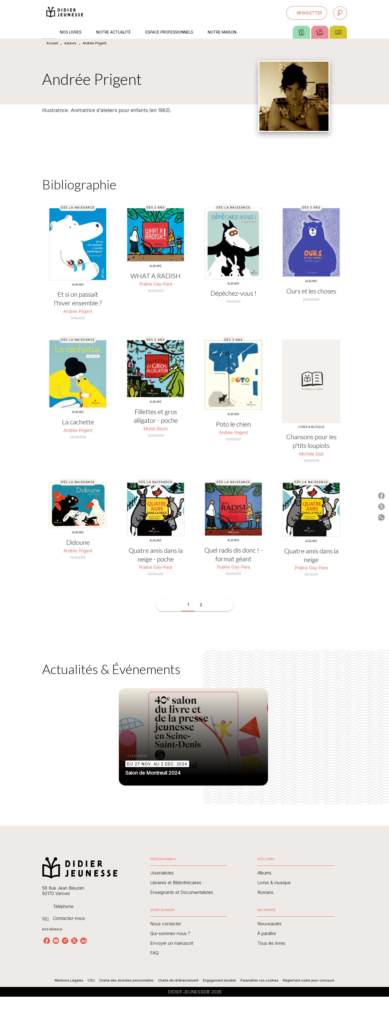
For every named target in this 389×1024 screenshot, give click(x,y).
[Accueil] (65, 13)
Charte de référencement (178, 980)
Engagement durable (219, 980)
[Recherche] (340, 13)
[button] (306, 13)
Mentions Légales (69, 980)
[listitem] (46, 940)
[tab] (49, 32)
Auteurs (70, 43)
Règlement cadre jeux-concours (308, 980)
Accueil (52, 43)
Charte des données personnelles (126, 980)
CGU (91, 980)
